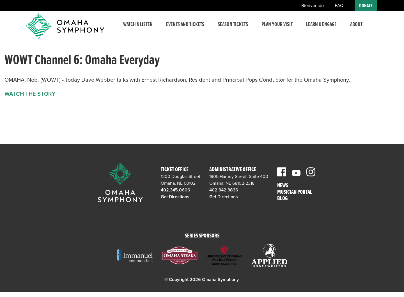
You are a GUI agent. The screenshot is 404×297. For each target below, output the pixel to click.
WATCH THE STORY (30, 94)
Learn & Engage (314, 29)
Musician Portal (294, 192)
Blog (282, 199)
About (356, 25)
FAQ (339, 5)
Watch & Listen (134, 29)
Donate (366, 6)
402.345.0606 (175, 190)
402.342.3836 (223, 190)
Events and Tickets (179, 29)
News (282, 186)
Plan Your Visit (273, 29)
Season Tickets (226, 29)
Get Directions (175, 197)
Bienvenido (312, 5)
